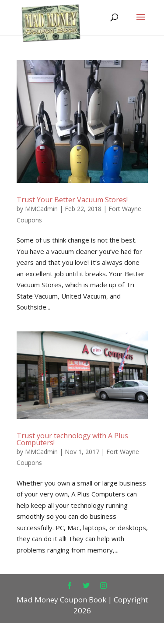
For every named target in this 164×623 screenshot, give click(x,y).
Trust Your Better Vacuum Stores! (72, 199)
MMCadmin (41, 208)
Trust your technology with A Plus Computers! (72, 439)
